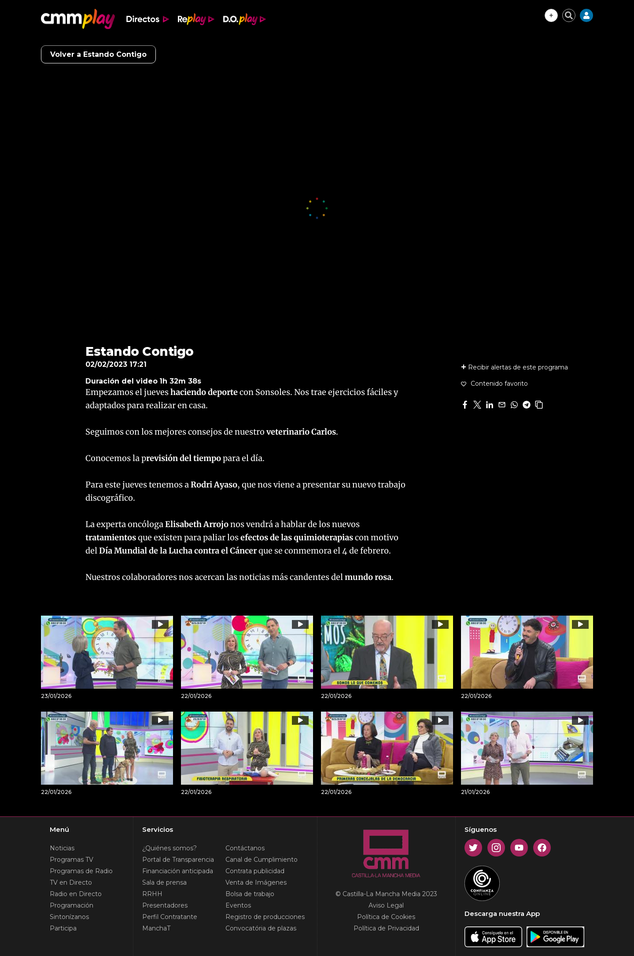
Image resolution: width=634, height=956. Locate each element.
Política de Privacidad (386, 928)
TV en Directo (71, 882)
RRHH (152, 894)
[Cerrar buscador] (568, 15)
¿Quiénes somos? (169, 848)
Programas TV (71, 860)
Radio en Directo (76, 894)
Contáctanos (245, 848)
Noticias (62, 848)
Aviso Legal (386, 905)
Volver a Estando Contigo (98, 54)
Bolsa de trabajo (249, 894)
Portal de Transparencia (178, 860)
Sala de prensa (164, 882)
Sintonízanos (69, 917)
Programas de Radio (81, 871)
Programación (71, 905)
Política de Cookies (386, 917)
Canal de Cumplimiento (261, 860)
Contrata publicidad (254, 871)
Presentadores (165, 905)
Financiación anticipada (177, 871)
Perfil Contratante (169, 917)
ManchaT (156, 928)
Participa (63, 928)
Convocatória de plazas (260, 928)
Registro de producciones (265, 917)
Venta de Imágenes (256, 882)
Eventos (238, 905)
